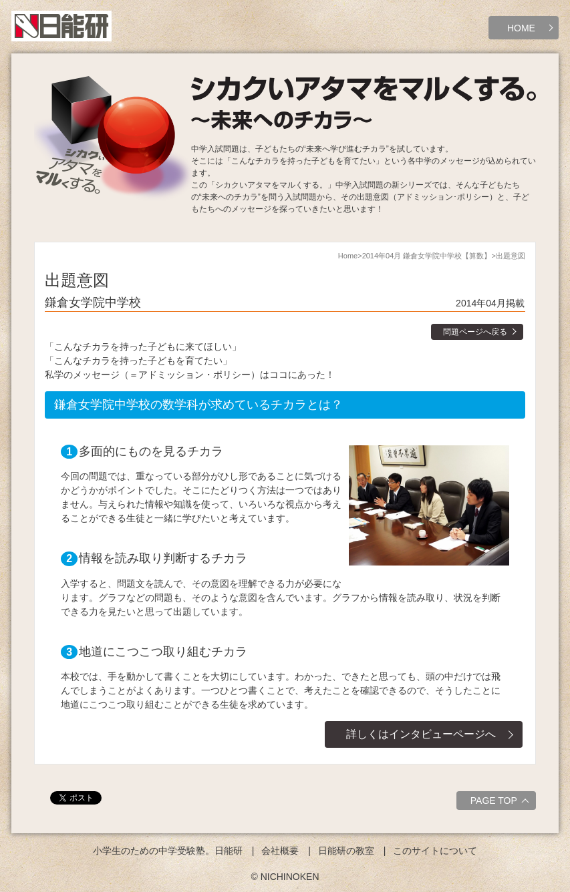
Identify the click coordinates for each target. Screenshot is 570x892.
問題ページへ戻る (475, 332)
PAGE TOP (501, 802)
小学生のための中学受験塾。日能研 (168, 850)
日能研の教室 (346, 850)
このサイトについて (435, 850)
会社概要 (280, 850)
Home (348, 256)
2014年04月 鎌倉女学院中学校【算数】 (427, 256)
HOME (521, 28)
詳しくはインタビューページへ (421, 734)
